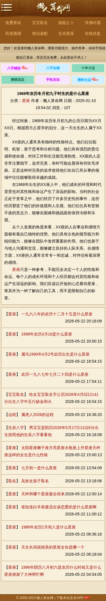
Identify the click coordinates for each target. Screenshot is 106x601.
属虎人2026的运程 (37, 414)
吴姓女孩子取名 (35, 481)
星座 (26, 100)
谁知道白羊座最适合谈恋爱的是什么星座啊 (58, 507)
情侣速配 (40, 33)
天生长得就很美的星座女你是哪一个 (53, 547)
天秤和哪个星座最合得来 (43, 494)
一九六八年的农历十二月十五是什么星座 (56, 314)
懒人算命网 (53, 11)
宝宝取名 (40, 22)
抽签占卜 (66, 22)
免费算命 (13, 22)
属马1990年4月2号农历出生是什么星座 (55, 354)
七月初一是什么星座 (39, 468)
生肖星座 (66, 33)
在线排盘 (93, 33)
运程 (12, 414)
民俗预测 (13, 33)
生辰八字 (16, 427)
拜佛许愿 (93, 22)
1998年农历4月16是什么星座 (46, 334)
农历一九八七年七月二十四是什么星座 (54, 374)
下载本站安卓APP (69, 598)
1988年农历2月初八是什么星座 (48, 527)
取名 (12, 481)
